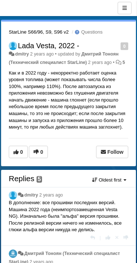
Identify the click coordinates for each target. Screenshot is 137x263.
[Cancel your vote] (117, 237)
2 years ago (51, 195)
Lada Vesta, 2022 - (48, 46)
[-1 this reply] (125, 237)
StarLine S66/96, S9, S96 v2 (39, 32)
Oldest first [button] (109, 180)
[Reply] (92, 237)
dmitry (22, 54)
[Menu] (125, 8)
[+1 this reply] (108, 237)
